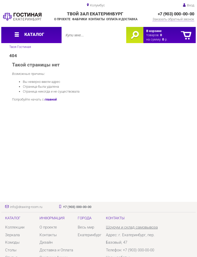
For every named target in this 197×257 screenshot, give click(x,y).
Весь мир (86, 227)
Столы (10, 250)
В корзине (154, 31)
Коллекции (14, 227)
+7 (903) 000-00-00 (176, 13)
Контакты (96, 19)
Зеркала (12, 235)
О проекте (62, 19)
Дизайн (46, 242)
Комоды (12, 242)
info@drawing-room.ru (26, 207)
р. (165, 39)
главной (51, 99)
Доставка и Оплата (56, 250)
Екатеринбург (89, 235)
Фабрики (79, 19)
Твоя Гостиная (20, 47)
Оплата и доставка (121, 19)
